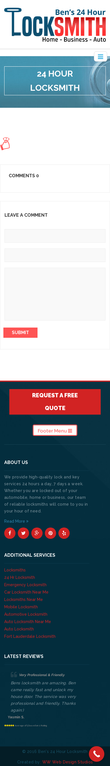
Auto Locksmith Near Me (27, 621)
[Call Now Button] (96, 754)
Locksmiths (15, 570)
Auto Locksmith (19, 629)
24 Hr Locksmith (19, 577)
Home (25, 111)
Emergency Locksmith (25, 585)
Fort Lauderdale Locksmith (30, 636)
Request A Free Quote (55, 402)
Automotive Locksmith (25, 614)
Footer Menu (55, 431)
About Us (45, 111)
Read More (16, 521)
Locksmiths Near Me (23, 599)
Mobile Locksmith (21, 607)
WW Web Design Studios (67, 762)
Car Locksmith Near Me (26, 592)
